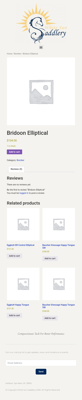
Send (41, 371)
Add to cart (14, 152)
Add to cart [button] (14, 256)
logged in (24, 193)
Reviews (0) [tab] (16, 169)
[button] (41, 47)
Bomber (17, 53)
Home (9, 53)
